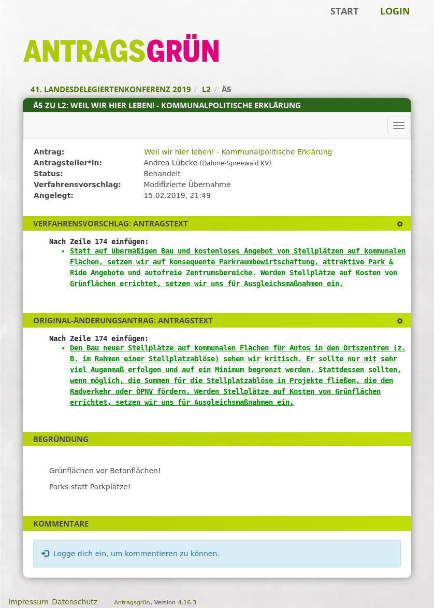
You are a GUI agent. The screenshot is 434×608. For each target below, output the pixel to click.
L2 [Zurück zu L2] (206, 89)
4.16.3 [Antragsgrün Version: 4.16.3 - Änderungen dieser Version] (187, 602)
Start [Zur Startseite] (344, 11)
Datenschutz (74, 602)
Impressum (28, 602)
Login (395, 11)
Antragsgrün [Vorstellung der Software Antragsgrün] (132, 602)
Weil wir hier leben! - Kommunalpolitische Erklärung (238, 152)
